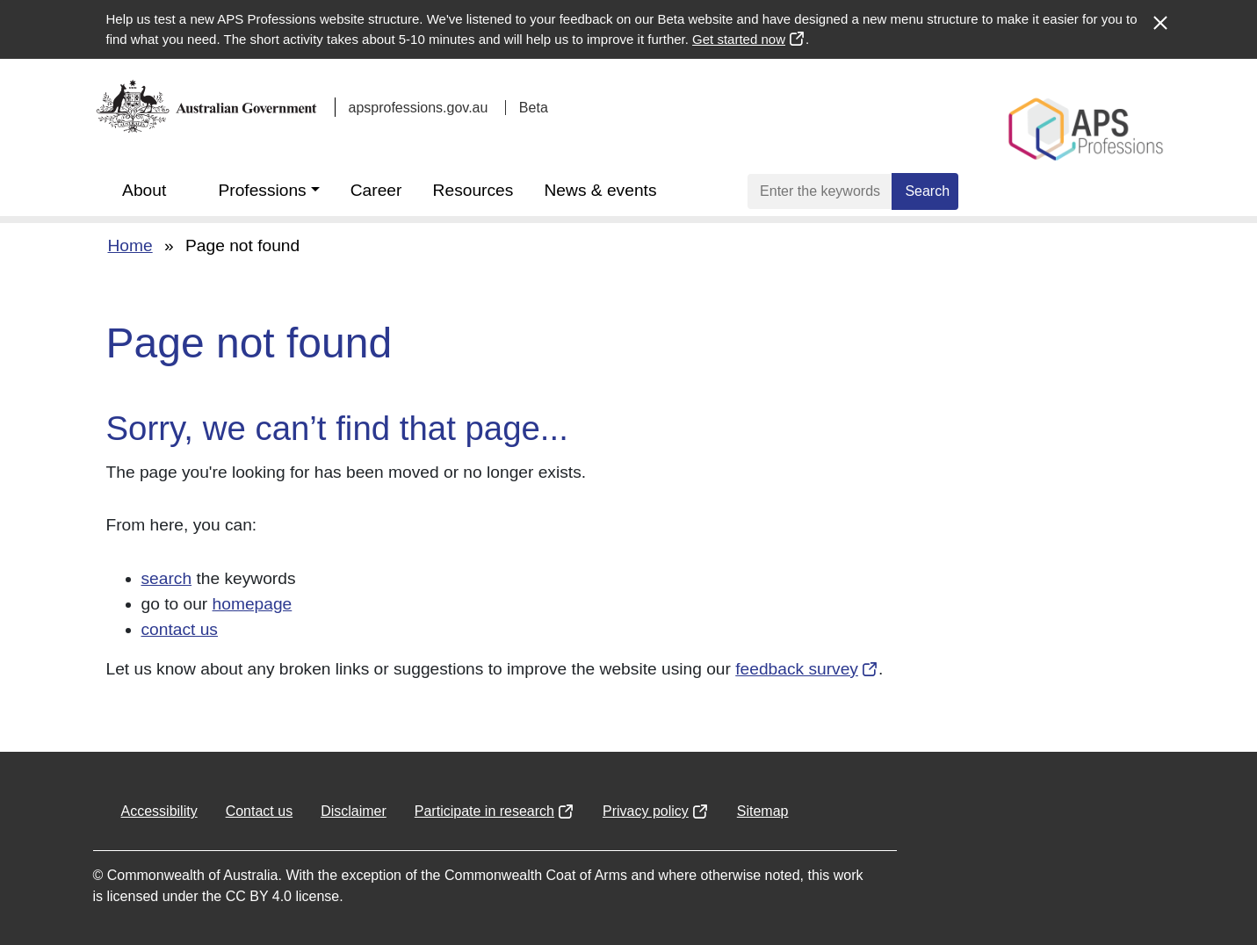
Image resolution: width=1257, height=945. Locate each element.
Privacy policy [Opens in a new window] (646, 811)
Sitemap (763, 811)
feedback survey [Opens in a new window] (795, 669)
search (166, 578)
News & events (601, 190)
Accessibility (159, 811)
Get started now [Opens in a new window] (738, 39)
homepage (253, 604)
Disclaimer (353, 811)
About (144, 190)
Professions (262, 190)
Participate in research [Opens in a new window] (484, 811)
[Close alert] (1159, 14)
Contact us (259, 811)
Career (376, 190)
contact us (179, 629)
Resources (473, 190)
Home (130, 245)
